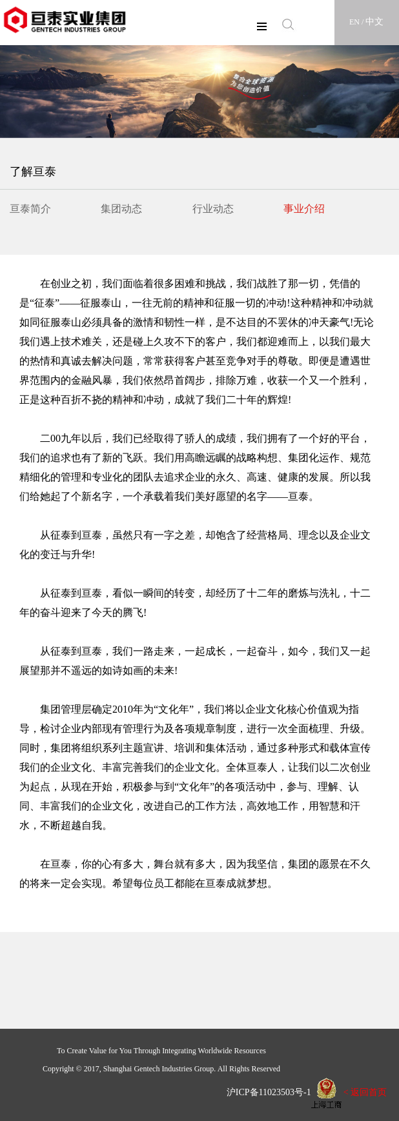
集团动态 (121, 208)
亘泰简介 (30, 208)
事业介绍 (304, 208)
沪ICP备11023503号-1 (264, 1092)
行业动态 (213, 208)
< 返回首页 (365, 1092)
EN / (357, 21)
